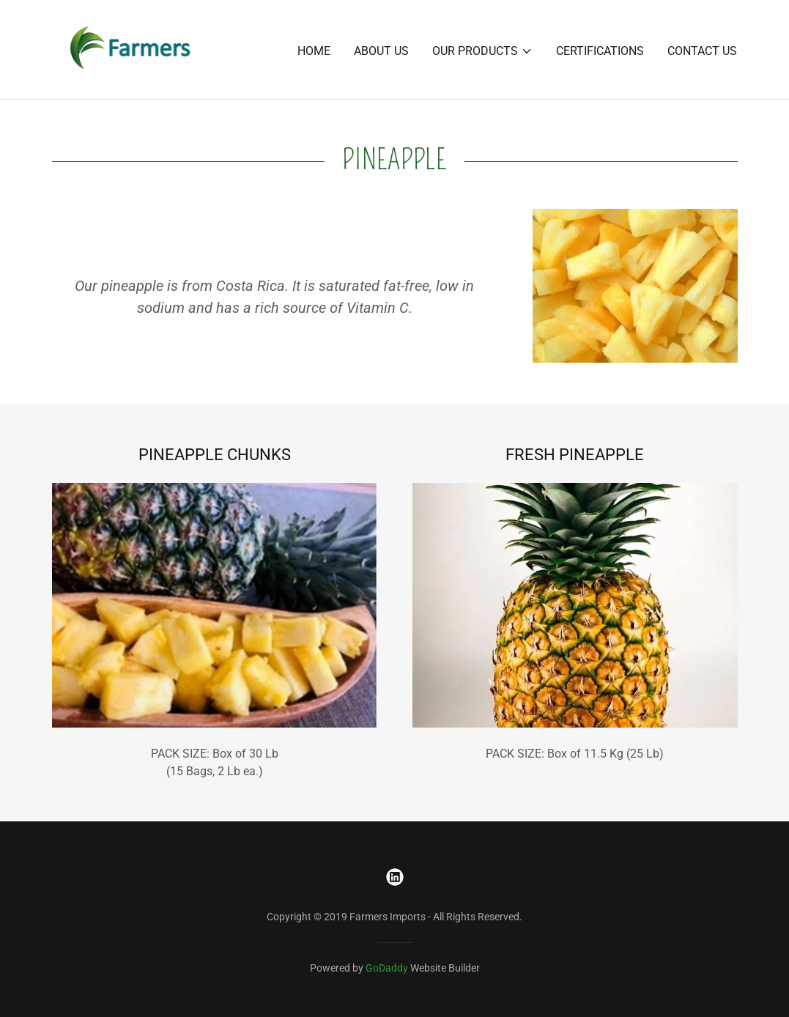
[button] (482, 51)
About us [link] (381, 51)
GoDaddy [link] (387, 968)
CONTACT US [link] (702, 51)
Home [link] (313, 51)
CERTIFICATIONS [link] (600, 51)
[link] (131, 49)
